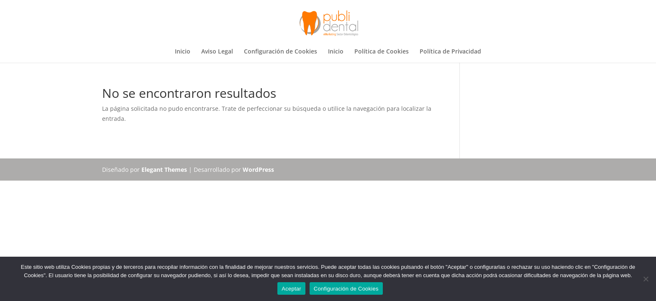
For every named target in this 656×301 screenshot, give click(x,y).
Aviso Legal (217, 51)
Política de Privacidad (450, 51)
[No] (645, 279)
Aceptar (291, 289)
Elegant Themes (164, 169)
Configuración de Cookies (280, 51)
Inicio (182, 51)
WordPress (258, 169)
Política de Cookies (381, 51)
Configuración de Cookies (346, 289)
